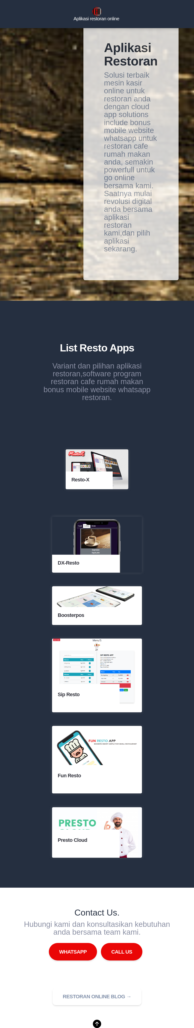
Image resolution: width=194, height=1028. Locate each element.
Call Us (121, 952)
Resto (93, 348)
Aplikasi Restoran (131, 54)
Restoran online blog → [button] (97, 996)
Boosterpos (71, 615)
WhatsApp (73, 952)
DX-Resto (68, 563)
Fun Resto (69, 775)
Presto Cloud (72, 840)
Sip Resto (69, 694)
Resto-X (80, 480)
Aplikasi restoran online (96, 18)
